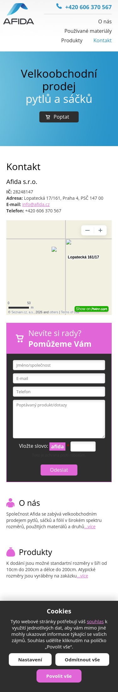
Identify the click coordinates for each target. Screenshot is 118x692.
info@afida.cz (36, 204)
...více (90, 526)
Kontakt (102, 40)
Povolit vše (59, 676)
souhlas (95, 621)
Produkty (72, 40)
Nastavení (30, 659)
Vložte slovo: (44, 446)
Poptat (61, 116)
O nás (105, 21)
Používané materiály (88, 31)
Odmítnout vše (82, 659)
